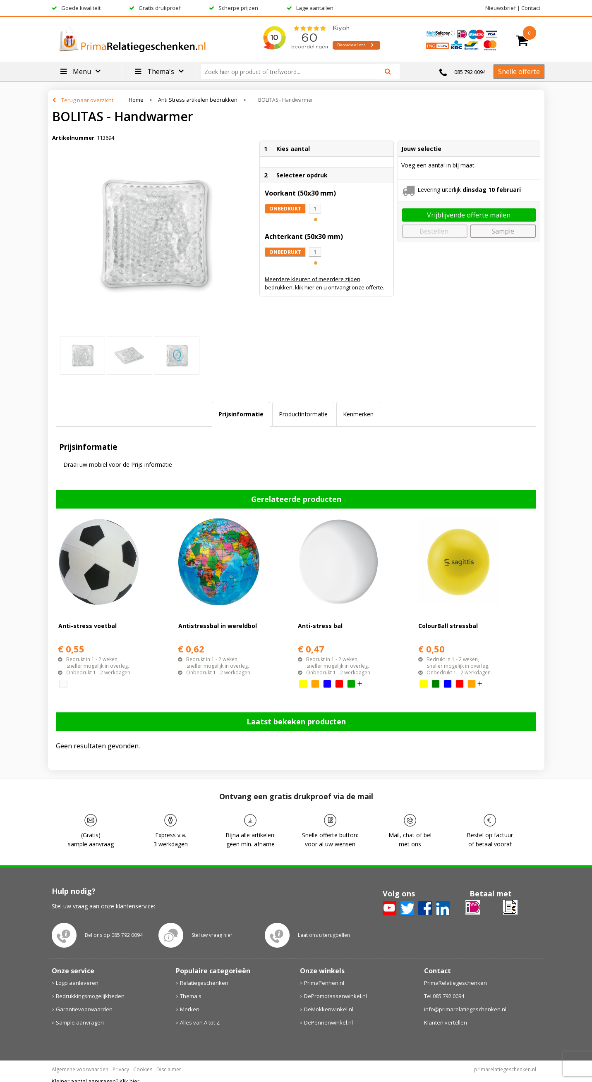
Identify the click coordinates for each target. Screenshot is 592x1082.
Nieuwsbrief (500, 8)
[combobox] (292, 71)
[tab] (241, 414)
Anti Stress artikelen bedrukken (197, 100)
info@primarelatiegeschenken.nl (465, 1009)
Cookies (142, 1069)
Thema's (190, 996)
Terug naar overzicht (87, 100)
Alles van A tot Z (200, 1022)
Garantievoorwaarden (84, 1009)
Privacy (121, 1069)
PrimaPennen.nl (324, 982)
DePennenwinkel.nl (328, 1022)
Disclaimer (168, 1069)
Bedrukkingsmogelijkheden (90, 996)
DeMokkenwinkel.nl (328, 1009)
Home (136, 100)
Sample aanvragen (80, 1022)
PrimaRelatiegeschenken (455, 982)
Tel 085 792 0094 (444, 996)
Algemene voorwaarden (80, 1069)
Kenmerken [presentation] (358, 414)
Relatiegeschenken (204, 982)
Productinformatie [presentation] (303, 414)
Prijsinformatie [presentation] (241, 414)
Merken (189, 1009)
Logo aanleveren (77, 982)
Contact (530, 8)
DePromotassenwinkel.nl (335, 996)
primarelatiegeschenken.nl (505, 1069)
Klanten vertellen (445, 1022)
